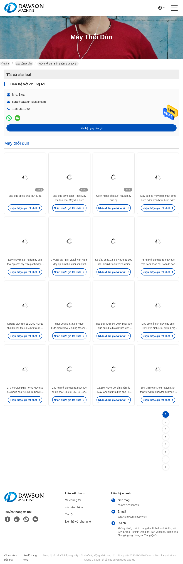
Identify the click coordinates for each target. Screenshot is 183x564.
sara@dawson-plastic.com (29, 101)
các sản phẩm (24, 63)
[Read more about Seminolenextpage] (165, 459)
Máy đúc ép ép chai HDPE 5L (25, 195)
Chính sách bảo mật (10, 557)
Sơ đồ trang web (30, 557)
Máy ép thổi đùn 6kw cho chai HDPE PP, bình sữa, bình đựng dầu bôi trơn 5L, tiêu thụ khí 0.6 (157, 328)
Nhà (5, 63)
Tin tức (69, 514)
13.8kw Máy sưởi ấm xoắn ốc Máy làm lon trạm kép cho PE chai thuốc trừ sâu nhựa (113, 392)
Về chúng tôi (73, 500)
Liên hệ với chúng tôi (78, 521)
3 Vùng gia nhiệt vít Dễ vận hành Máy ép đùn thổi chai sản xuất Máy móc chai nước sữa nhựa (69, 264)
